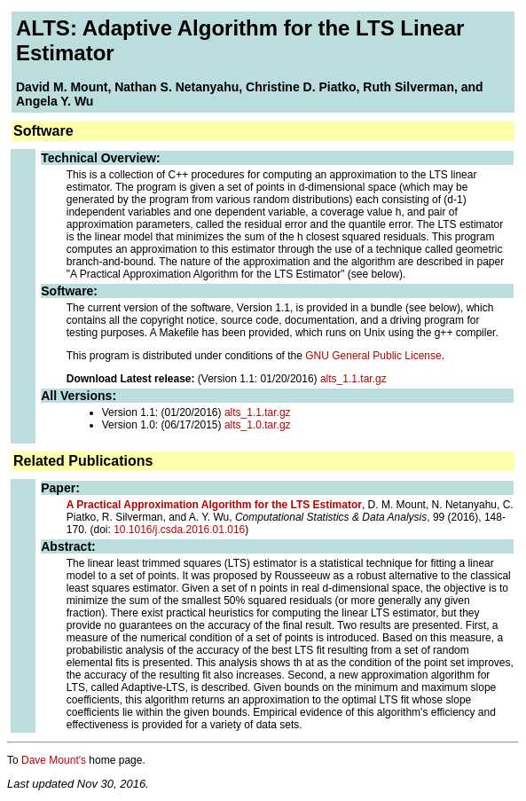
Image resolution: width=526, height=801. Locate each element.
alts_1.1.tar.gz (353, 379)
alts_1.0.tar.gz (257, 425)
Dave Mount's (53, 760)
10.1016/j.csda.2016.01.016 (179, 529)
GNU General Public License (373, 355)
